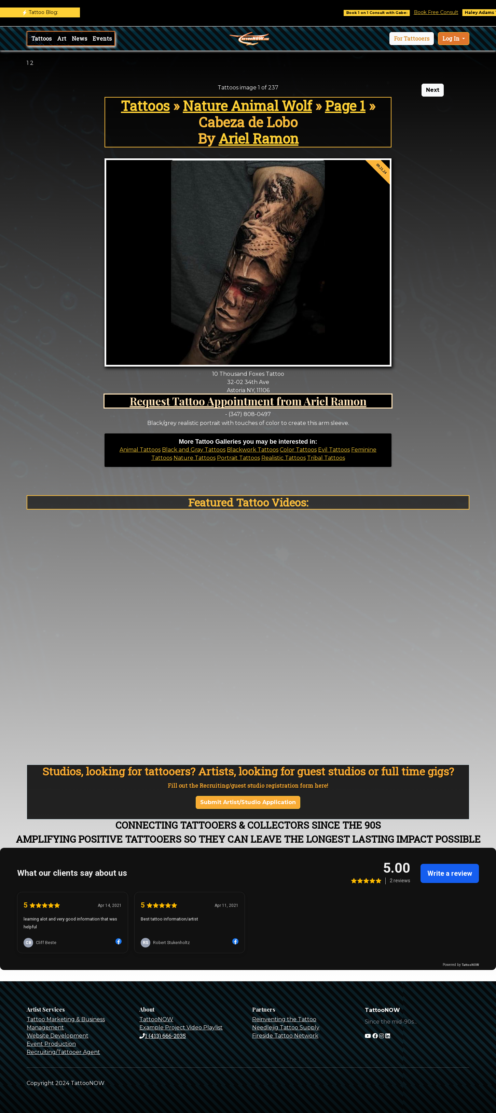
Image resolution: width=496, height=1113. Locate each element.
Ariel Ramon (259, 138)
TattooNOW (156, 1019)
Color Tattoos (298, 449)
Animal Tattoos (140, 449)
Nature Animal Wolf (247, 106)
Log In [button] (451, 38)
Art (61, 38)
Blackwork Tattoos (252, 449)
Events (102, 38)
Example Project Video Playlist (181, 1027)
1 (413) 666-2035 (162, 1035)
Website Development (57, 1035)
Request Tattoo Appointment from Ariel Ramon (248, 401)
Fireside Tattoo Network (285, 1035)
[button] (411, 38)
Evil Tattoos (334, 449)
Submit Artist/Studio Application (248, 802)
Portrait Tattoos (238, 458)
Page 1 (345, 106)
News (79, 38)
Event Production (51, 1044)
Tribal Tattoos (326, 458)
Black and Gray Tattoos (193, 449)
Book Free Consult (441, 12)
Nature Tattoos (195, 458)
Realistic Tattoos (283, 458)
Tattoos (41, 38)
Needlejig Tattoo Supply (285, 1027)
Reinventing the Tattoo (284, 1019)
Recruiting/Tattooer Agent (63, 1052)
